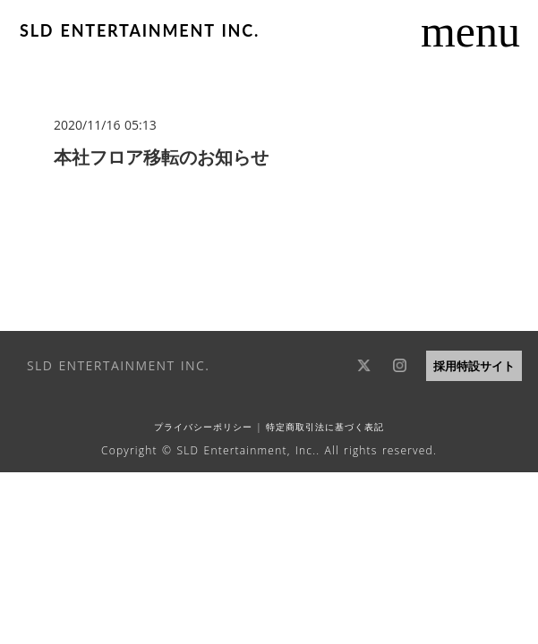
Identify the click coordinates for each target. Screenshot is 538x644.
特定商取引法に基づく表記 (323, 426)
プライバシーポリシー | (208, 426)
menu (470, 31)
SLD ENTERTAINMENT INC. (140, 30)
